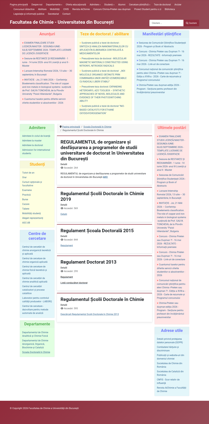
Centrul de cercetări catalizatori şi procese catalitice (33, 290)
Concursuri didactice (23, 9)
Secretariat (53, 13)
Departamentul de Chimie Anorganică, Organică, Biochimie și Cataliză (35, 344)
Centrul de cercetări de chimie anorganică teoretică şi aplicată (36, 250)
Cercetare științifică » (139, 4)
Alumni (121, 4)
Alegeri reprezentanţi (32, 218)
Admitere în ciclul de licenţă (36, 136)
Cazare (25, 204)
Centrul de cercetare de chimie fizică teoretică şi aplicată (34, 270)
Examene (27, 190)
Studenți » (109, 4)
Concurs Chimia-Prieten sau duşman (112, 9)
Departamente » (54, 4)
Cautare (191, 23)
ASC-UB (26, 222)
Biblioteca (170, 9)
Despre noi (36, 4)
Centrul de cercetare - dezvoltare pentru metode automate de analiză (35, 309)
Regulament (67, 245)
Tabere (25, 208)
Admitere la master (32, 140)
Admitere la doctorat (32, 145)
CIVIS (66, 9)
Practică (26, 194)
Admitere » (95, 4)
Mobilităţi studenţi (31, 213)
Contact (66, 13)
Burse (25, 199)
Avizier (177, 4)
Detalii (64, 214)
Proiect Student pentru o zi (147, 9)
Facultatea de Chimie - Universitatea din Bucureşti (62, 22)
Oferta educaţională (76, 4)
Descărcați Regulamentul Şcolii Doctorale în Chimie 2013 (90, 314)
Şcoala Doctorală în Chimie (36, 352)
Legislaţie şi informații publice (28, 13)
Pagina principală (19, 4)
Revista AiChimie (81, 9)
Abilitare (42, 9)
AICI (105, 177)
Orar (24, 177)
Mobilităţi (55, 9)
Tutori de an (28, 172)
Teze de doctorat (162, 4)
